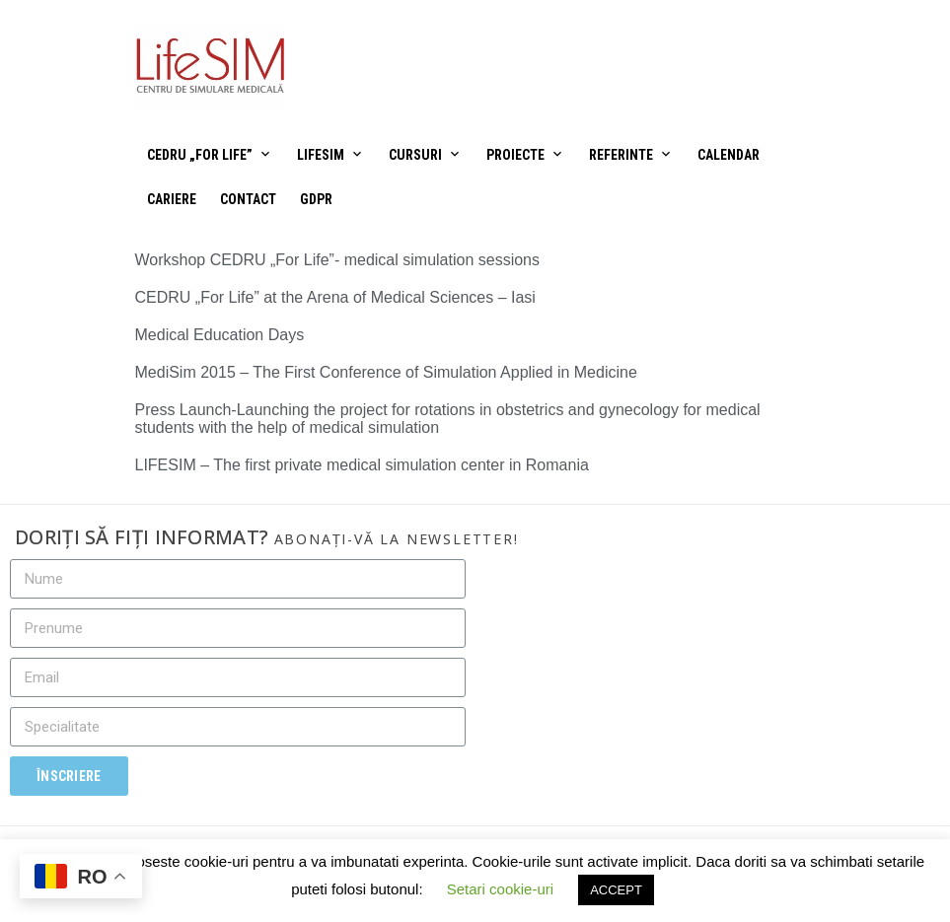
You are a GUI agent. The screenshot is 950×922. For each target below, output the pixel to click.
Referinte (621, 155)
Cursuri (415, 155)
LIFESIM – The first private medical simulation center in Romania (362, 465)
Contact (248, 199)
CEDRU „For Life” (200, 155)
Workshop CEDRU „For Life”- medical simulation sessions (338, 259)
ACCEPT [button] (616, 890)
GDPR (316, 199)
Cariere (171, 199)
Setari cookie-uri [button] (500, 889)
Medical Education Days (220, 334)
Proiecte (515, 155)
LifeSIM (320, 155)
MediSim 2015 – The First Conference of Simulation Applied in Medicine (386, 372)
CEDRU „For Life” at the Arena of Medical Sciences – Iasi (335, 297)
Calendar (728, 155)
